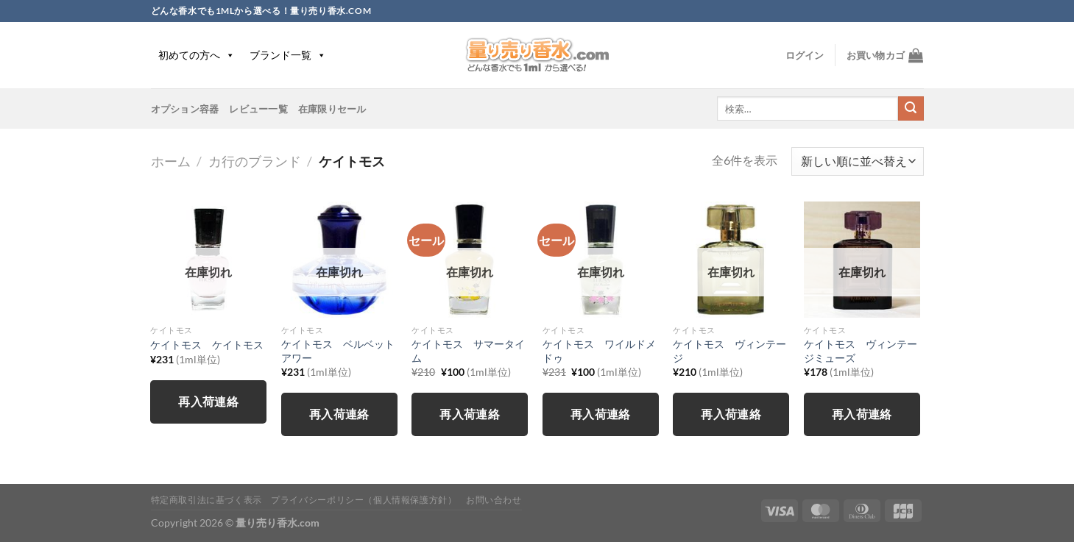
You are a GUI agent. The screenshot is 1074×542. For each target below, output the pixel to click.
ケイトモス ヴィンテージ (729, 351)
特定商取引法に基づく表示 (206, 499)
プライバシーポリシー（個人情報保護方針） (363, 499)
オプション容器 (185, 109)
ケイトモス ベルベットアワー (338, 351)
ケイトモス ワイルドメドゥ (599, 351)
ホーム (171, 161)
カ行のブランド (254, 161)
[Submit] (910, 108)
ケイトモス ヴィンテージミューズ (860, 351)
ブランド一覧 (288, 55)
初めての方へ (196, 55)
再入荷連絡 (208, 401)
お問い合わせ (494, 499)
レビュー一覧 (258, 109)
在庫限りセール (332, 109)
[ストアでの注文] (857, 161)
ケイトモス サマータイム (468, 351)
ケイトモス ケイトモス (207, 344)
